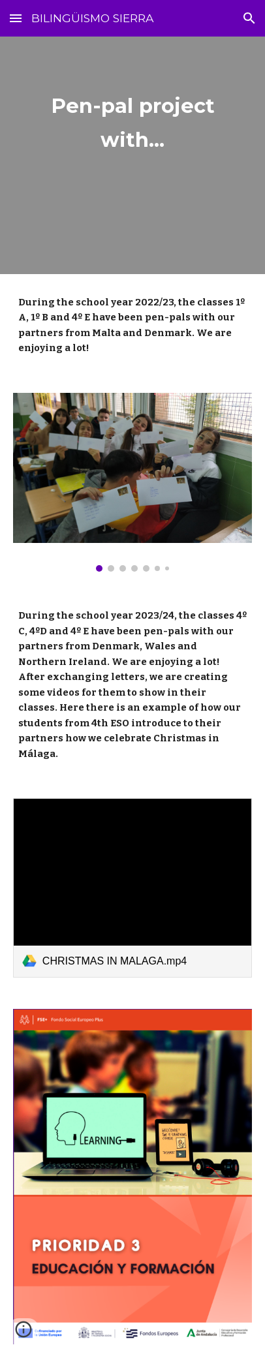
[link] (132, 888)
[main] (132, 155)
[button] (15, 18)
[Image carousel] (132, 482)
